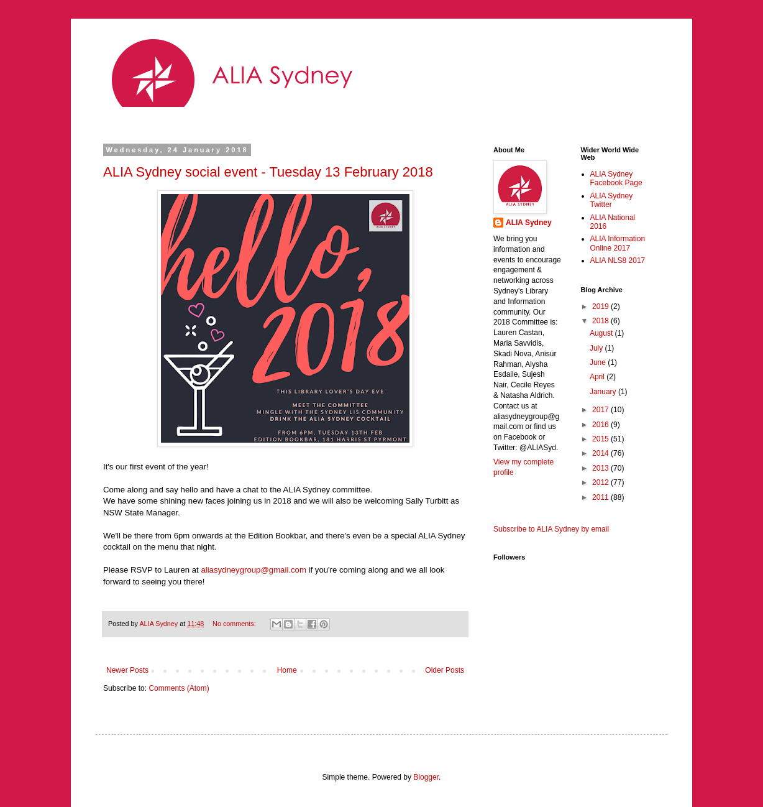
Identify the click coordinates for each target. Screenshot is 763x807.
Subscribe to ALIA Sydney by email (551, 529)
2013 (601, 468)
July (597, 348)
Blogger (426, 777)
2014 (601, 453)
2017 (601, 409)
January (604, 391)
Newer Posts (127, 670)
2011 (601, 497)
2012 (601, 482)
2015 (601, 439)
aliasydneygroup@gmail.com (253, 569)
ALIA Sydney (529, 222)
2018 (601, 320)
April (598, 376)
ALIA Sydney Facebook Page (616, 178)
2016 (601, 424)
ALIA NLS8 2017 (618, 260)
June (599, 362)
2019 (601, 306)
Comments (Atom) (178, 688)
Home (287, 670)
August (602, 333)
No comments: (235, 623)
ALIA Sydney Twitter (611, 200)
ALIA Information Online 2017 (618, 243)
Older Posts (444, 670)
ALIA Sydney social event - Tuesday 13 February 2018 (268, 172)
